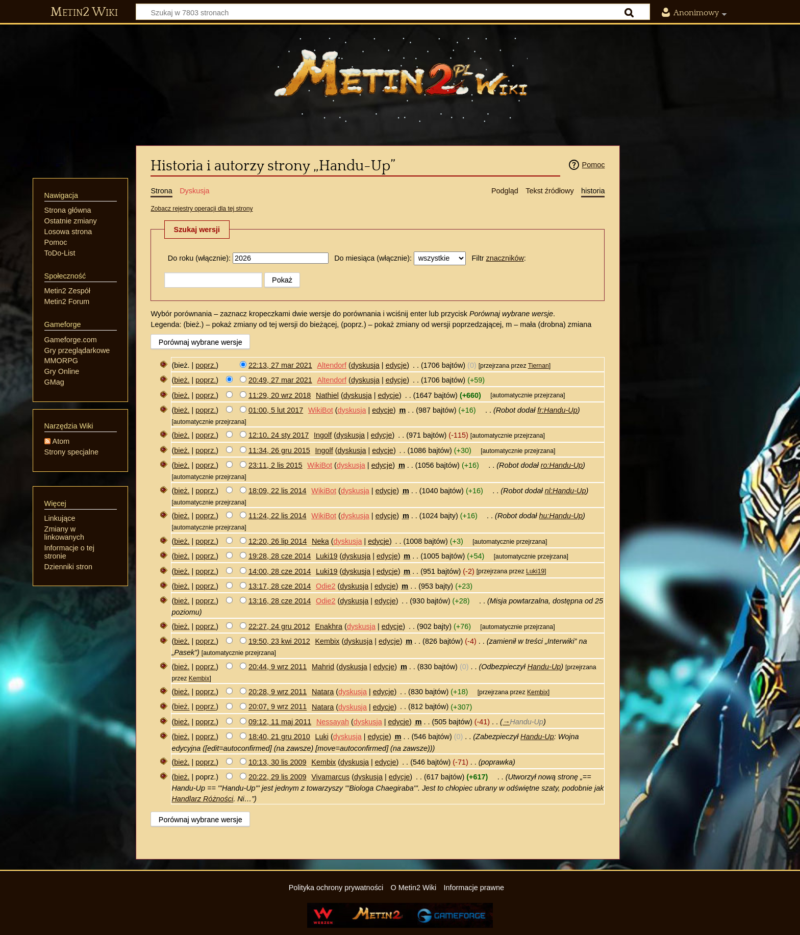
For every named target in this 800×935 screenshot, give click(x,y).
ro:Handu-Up (562, 465)
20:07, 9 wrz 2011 (277, 707)
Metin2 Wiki (84, 12)
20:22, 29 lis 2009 (277, 777)
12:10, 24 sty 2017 (278, 435)
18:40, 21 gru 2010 (279, 736)
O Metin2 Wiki (414, 887)
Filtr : (498, 258)
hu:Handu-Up (561, 516)
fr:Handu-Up (557, 410)
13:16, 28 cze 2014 (279, 601)
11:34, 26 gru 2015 (279, 450)
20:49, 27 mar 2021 (280, 380)
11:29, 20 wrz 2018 (279, 395)
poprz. (205, 365)
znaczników (504, 258)
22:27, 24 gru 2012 (279, 626)
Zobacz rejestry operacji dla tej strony (202, 208)
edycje (396, 365)
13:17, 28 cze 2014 (279, 586)
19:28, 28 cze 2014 (279, 556)
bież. (181, 380)
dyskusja (365, 365)
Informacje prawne (474, 887)
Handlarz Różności (202, 799)
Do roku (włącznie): (199, 258)
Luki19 (535, 571)
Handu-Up (544, 667)
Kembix (199, 678)
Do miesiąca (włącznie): (373, 258)
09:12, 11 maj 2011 (279, 722)
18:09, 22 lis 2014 (277, 491)
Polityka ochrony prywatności (336, 887)
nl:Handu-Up (565, 491)
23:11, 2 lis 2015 (275, 465)
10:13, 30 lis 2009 (277, 762)
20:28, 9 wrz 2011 (277, 692)
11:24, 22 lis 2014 (277, 516)
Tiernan (538, 365)
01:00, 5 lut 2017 (275, 410)
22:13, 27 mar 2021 (280, 365)
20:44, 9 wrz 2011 (277, 667)
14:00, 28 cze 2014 (279, 571)
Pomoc (593, 165)
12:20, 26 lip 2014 (277, 541)
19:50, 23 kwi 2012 (279, 641)
